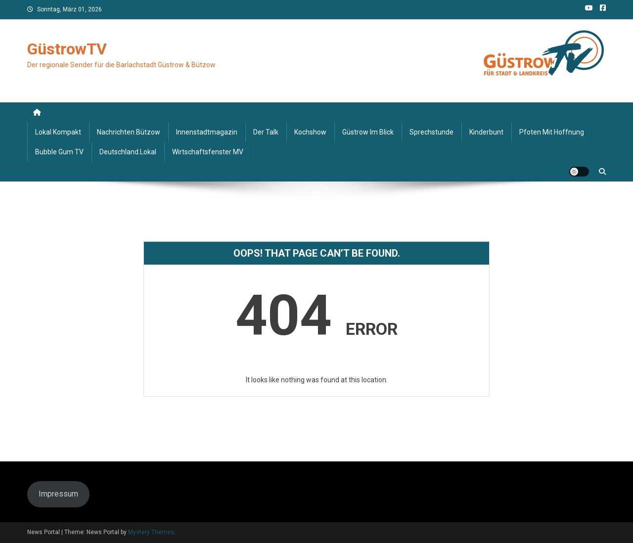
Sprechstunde (431, 132)
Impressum (58, 493)
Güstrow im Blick (368, 132)
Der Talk (265, 132)
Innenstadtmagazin (206, 132)
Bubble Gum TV (59, 152)
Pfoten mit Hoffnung (551, 132)
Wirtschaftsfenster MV (207, 152)
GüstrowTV (67, 49)
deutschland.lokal (127, 152)
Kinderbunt (486, 132)
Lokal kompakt (58, 132)
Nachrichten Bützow (128, 132)
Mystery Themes (151, 532)
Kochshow (310, 132)
